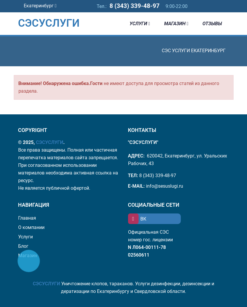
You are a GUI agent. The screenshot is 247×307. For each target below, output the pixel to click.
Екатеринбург (40, 6)
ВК (137, 219)
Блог (23, 246)
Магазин (176, 23)
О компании (31, 227)
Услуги (140, 23)
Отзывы (212, 23)
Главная (27, 218)
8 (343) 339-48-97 (134, 5)
